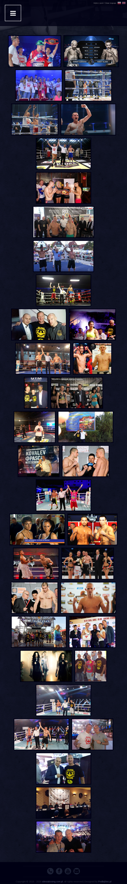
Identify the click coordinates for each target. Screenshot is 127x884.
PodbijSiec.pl (104, 881)
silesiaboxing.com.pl (52, 881)
